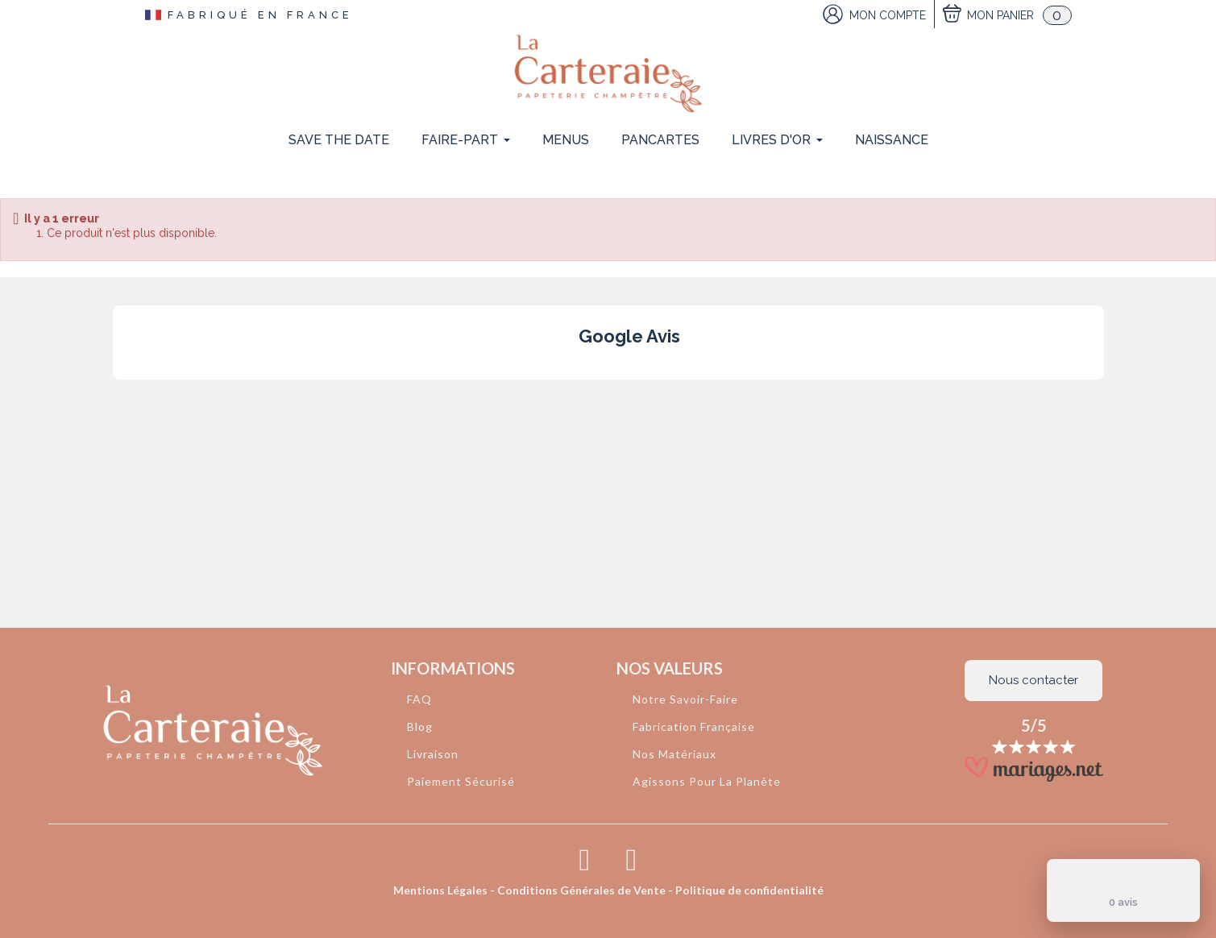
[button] (112, 396)
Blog (420, 726)
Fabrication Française (694, 726)
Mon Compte (887, 15)
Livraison (433, 754)
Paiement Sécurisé (461, 781)
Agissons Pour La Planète (707, 781)
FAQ (419, 699)
